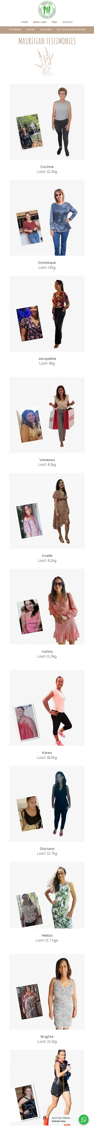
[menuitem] (24, 22)
